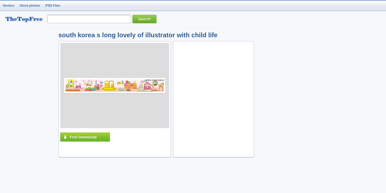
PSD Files (52, 6)
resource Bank (25, 19)
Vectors (8, 6)
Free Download (83, 137)
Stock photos (30, 6)
